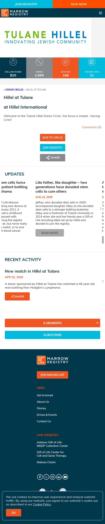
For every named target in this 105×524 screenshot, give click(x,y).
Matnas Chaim (46, 462)
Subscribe (52, 335)
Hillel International (28, 107)
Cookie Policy (42, 504)
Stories (41, 408)
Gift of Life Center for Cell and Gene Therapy (51, 453)
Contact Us (44, 421)
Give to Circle (52, 137)
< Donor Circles (13, 89)
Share (52, 157)
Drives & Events (47, 415)
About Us (43, 402)
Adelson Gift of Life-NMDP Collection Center (52, 444)
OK (14, 513)
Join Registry (26, 4)
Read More (49, 232)
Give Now (79, 4)
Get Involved (45, 395)
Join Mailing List (52, 375)
